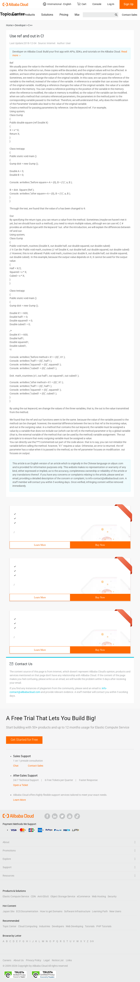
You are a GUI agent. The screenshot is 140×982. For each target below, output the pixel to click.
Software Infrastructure (77, 911)
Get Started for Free (24, 739)
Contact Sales (129, 14)
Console (96, 4)
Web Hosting (99, 896)
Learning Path (100, 911)
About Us (19, 960)
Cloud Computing (27, 926)
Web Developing (74, 926)
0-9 (92, 941)
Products (29, 14)
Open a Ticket (20, 785)
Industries (44, 926)
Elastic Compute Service (16, 896)
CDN (33, 896)
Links (69, 960)
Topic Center (9, 926)
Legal (47, 960)
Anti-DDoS (43, 896)
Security (112, 896)
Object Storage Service (62, 896)
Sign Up (128, 4)
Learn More (40, 545)
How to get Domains (51, 911)
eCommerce (83, 896)
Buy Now (100, 545)
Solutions (47, 14)
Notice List (58, 960)
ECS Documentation (27, 911)
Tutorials (90, 926)
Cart (81, 4)
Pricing (64, 14)
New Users (115, 911)
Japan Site (8, 911)
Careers (7, 960)
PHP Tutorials (103, 926)
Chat (15, 765)
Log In (110, 4)
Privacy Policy (33, 960)
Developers (58, 926)
